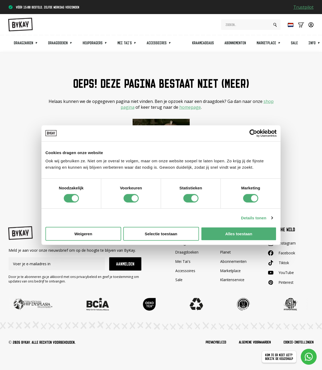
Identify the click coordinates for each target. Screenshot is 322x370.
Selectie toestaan (161, 234)
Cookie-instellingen (296, 342)
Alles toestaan (238, 234)
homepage (190, 107)
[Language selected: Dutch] (289, 26)
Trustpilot (303, 7)
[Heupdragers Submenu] (107, 44)
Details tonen (253, 217)
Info (312, 44)
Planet (225, 252)
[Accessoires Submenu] (171, 44)
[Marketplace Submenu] (281, 44)
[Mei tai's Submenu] (136, 44)
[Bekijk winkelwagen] (301, 25)
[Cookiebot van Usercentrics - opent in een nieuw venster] (253, 133)
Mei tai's (124, 44)
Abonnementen (235, 44)
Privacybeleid (208, 342)
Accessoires (157, 44)
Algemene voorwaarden (250, 342)
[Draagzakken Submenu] (38, 44)
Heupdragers (93, 44)
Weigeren (83, 234)
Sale (294, 44)
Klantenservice (232, 279)
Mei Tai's (183, 261)
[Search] (275, 25)
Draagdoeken (58, 44)
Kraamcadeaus (203, 44)
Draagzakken (23, 44)
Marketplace (266, 44)
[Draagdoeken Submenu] (72, 44)
